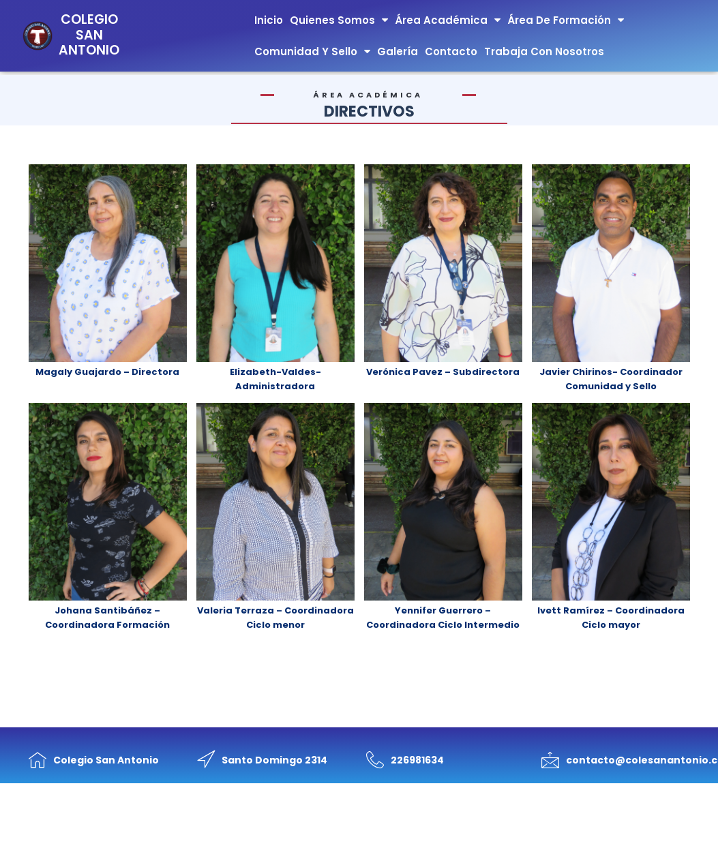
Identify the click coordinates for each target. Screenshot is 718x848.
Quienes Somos (339, 20)
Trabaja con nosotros (544, 51)
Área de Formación (565, 20)
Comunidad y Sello (312, 51)
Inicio (268, 20)
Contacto (451, 51)
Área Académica (447, 20)
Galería (397, 51)
